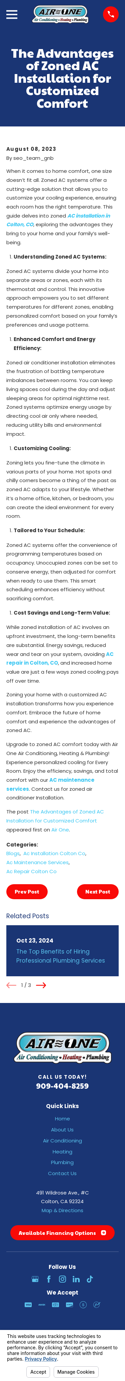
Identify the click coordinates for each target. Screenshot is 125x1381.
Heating (62, 1151)
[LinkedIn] (76, 1279)
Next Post (97, 891)
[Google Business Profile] (35, 1279)
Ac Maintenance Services (37, 862)
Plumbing (62, 1162)
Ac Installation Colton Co (54, 853)
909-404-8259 (62, 1085)
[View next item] (41, 985)
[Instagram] (62, 1279)
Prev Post (27, 891)
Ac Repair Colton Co (31, 871)
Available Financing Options (62, 1232)
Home (62, 1118)
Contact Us (62, 1173)
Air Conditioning (62, 1140)
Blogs (13, 853)
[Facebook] (48, 1279)
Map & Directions (62, 1210)
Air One (60, 829)
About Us (62, 1129)
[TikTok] (89, 1279)
